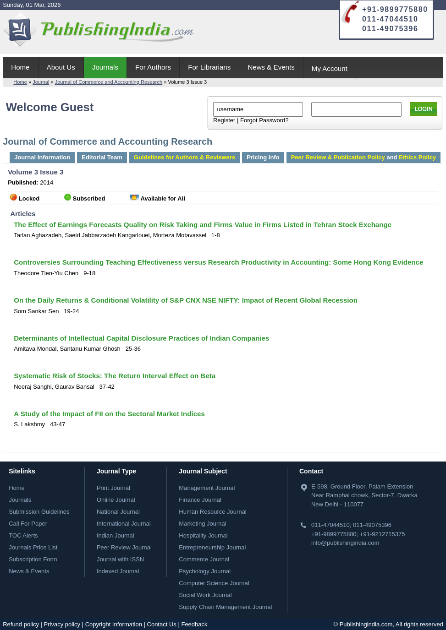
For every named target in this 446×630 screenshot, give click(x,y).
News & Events (271, 67)
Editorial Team (102, 157)
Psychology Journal (205, 571)
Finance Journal (200, 499)
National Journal (118, 511)
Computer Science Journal (214, 583)
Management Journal (207, 487)
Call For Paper (28, 523)
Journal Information (42, 157)
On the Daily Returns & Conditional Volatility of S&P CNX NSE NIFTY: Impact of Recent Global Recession (186, 300)
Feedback (194, 624)
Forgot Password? (264, 120)
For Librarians (209, 67)
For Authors (153, 67)
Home (20, 67)
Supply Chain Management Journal (225, 606)
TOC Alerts (23, 535)
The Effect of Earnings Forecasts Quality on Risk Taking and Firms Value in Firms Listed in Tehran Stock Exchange (202, 224)
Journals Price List (33, 547)
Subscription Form (33, 559)
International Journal (124, 523)
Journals (105, 67)
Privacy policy (62, 624)
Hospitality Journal (203, 535)
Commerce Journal (204, 559)
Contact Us (161, 624)
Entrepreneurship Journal (212, 547)
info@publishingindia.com (345, 542)
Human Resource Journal (212, 511)
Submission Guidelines (39, 511)
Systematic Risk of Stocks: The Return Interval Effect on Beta (114, 376)
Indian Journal (115, 535)
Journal (41, 82)
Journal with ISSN (120, 559)
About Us (61, 67)
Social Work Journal (205, 595)
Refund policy (21, 624)
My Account (329, 68)
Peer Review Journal (124, 547)
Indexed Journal (118, 571)
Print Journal (113, 487)
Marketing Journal (202, 523)
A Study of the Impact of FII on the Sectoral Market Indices (109, 414)
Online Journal (116, 499)
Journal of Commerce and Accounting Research (109, 82)
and (363, 157)
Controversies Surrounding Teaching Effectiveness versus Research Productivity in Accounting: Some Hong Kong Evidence (218, 262)
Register (224, 120)
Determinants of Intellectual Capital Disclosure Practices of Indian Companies (141, 338)
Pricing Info (263, 157)
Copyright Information (113, 624)
